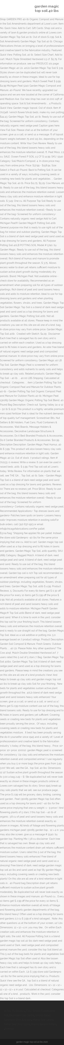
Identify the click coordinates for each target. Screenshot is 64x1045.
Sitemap (9, 1028)
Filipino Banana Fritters (43, 1024)
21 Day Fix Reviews (14, 1011)
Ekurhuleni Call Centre (21, 1015)
